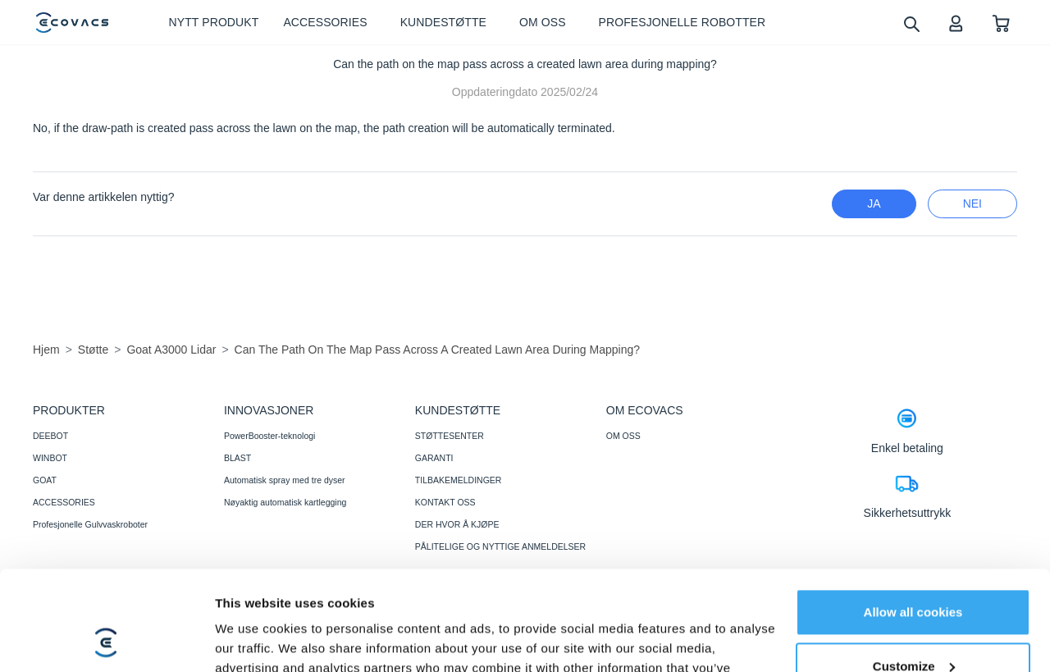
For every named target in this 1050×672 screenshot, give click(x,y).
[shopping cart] (1001, 22)
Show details (253, 640)
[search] (911, 23)
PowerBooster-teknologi (269, 436)
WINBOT (50, 458)
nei (972, 203)
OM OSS (623, 436)
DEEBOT (50, 436)
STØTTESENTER (449, 436)
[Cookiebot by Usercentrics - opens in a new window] (106, 640)
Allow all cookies (913, 519)
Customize (914, 572)
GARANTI (434, 458)
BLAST (237, 458)
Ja (873, 203)
